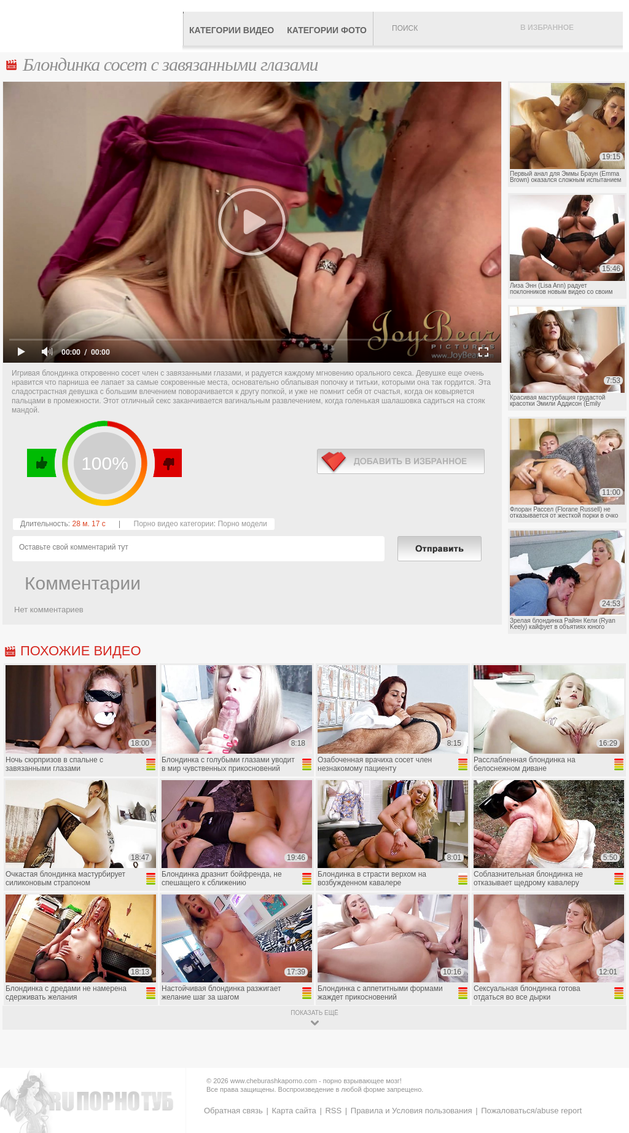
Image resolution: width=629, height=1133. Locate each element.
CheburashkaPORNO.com (94, 26)
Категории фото (327, 30)
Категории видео (231, 30)
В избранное (547, 27)
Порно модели (242, 523)
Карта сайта (294, 1110)
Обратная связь (233, 1110)
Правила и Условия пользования (411, 1110)
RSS (333, 1110)
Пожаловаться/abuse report (531, 1110)
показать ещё (314, 1012)
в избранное (401, 461)
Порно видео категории (174, 523)
